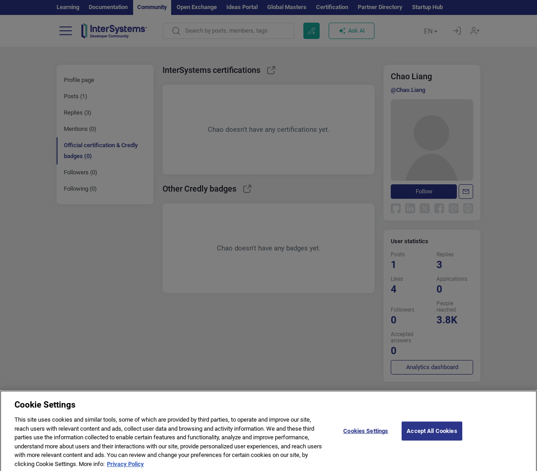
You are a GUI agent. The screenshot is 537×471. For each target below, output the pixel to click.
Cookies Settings (365, 436)
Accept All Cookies (432, 436)
